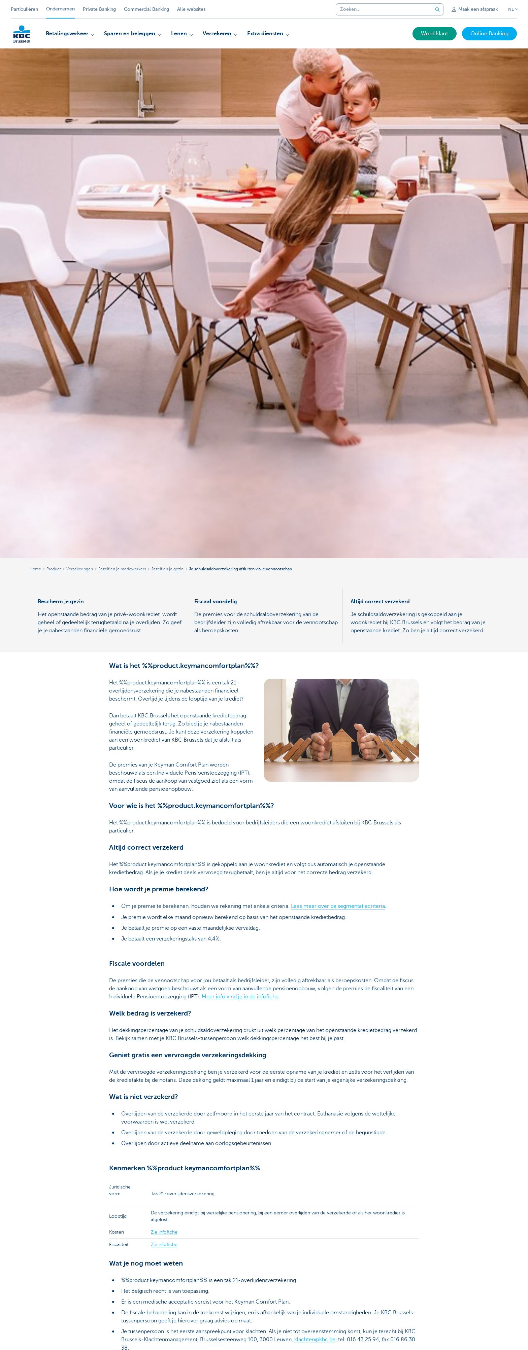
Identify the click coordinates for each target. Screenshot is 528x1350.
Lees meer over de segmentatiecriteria (338, 906)
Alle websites (191, 9)
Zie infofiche (164, 1231)
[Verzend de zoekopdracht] (437, 9)
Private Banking (99, 9)
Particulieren (24, 9)
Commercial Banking (146, 9)
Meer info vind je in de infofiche (240, 996)
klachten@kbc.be (314, 1339)
